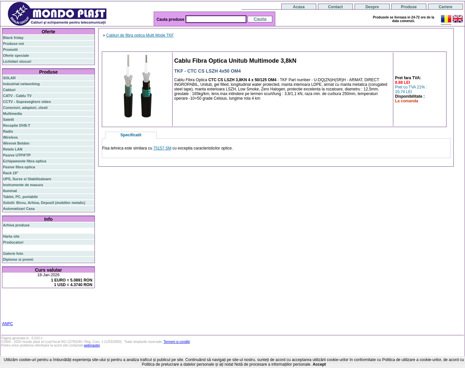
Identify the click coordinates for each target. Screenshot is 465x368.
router (54, 298)
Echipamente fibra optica (24, 161)
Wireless (10, 137)
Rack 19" (11, 173)
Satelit (8, 119)
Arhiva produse (16, 225)
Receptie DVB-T (16, 125)
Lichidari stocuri (17, 61)
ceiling (85, 307)
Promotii (10, 49)
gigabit (69, 298)
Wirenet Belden (16, 143)
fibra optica (17, 299)
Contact (335, 7)
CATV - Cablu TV (17, 96)
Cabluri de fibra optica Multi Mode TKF (140, 35)
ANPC (7, 323)
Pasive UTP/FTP (17, 155)
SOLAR (9, 78)
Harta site (11, 236)
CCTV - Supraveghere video (27, 102)
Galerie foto (13, 253)
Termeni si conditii (177, 342)
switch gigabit (15, 307)
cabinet (9, 315)
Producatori (13, 242)
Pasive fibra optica (19, 167)
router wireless (75, 303)
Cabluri (9, 90)
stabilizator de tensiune (59, 307)
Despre (372, 7)
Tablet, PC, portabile (20, 197)
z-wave (36, 311)
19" (36, 315)
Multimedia (12, 114)
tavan (7, 311)
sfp (35, 307)
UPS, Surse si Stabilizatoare (27, 179)
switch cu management (62, 311)
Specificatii (130, 135)
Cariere (445, 7)
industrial (24, 315)
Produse (409, 7)
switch (39, 299)
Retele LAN (12, 149)
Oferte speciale (16, 55)
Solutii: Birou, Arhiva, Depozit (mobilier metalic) (44, 203)
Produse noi (13, 44)
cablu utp (21, 311)
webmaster (92, 345)
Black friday (13, 38)
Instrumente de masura (23, 185)
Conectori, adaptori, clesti (25, 108)
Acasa (298, 7)
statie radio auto (53, 315)
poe (80, 298)
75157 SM (162, 148)
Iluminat (10, 191)
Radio (8, 131)
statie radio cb (80, 315)
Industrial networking (21, 84)
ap (29, 307)
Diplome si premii (18, 259)
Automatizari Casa (19, 209)
